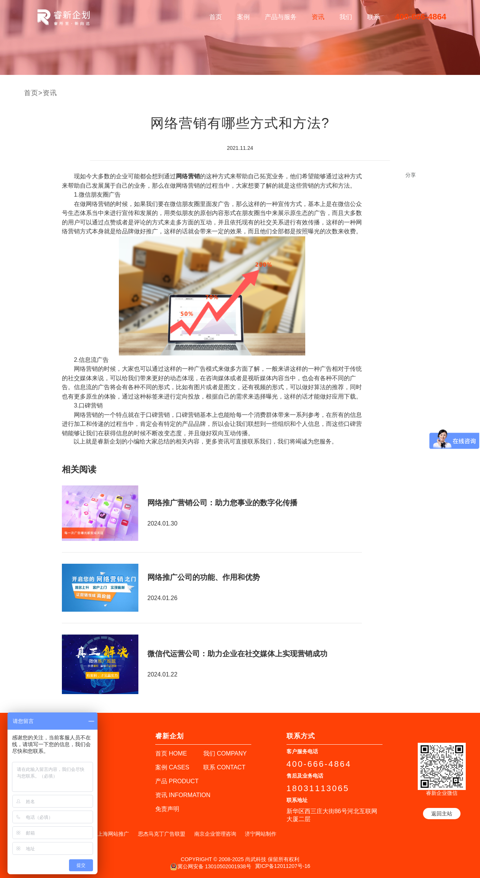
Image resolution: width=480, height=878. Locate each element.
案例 (243, 17)
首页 (215, 17)
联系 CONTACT (224, 767)
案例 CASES (172, 767)
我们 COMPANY (225, 753)
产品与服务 (281, 17)
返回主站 (441, 814)
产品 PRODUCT (177, 781)
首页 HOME (171, 753)
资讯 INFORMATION (182, 795)
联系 (373, 17)
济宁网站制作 (260, 834)
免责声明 (167, 809)
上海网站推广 (113, 834)
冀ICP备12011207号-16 (282, 866)
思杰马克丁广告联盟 (161, 834)
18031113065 (318, 788)
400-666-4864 (420, 16)
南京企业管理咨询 (215, 834)
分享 (410, 175)
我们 (345, 17)
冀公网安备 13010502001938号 (210, 867)
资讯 (318, 17)
